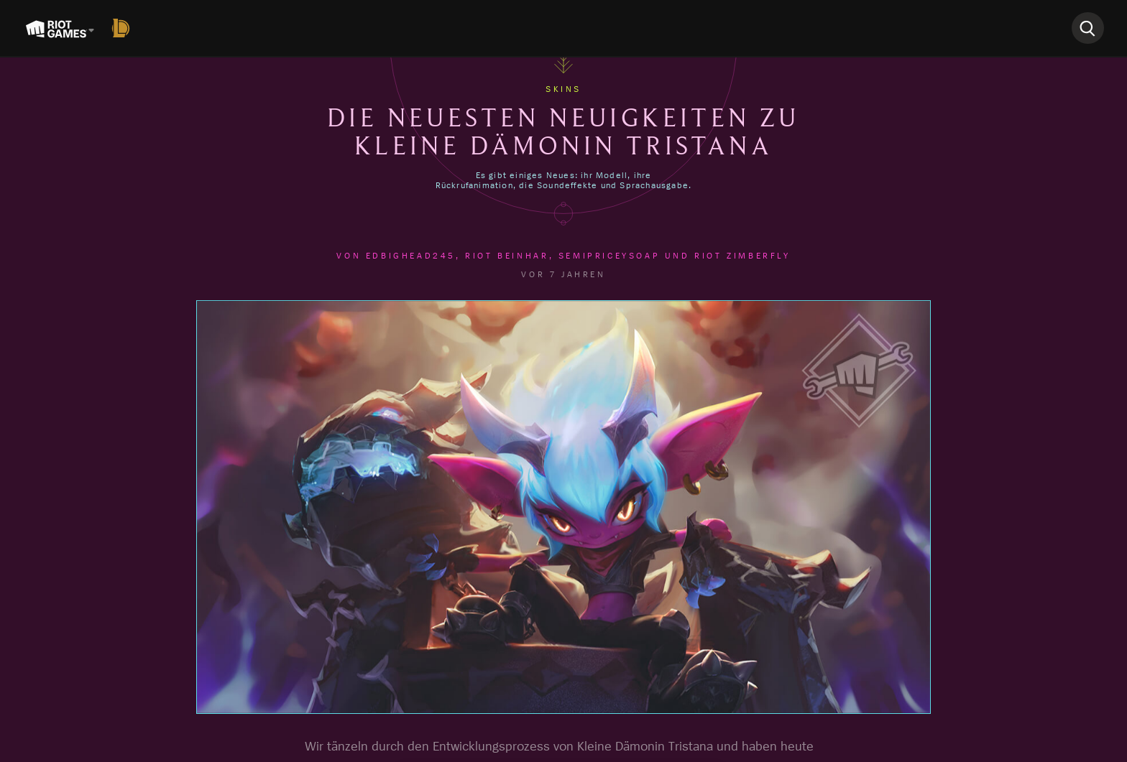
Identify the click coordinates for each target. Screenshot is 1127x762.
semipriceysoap (609, 256)
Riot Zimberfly (742, 256)
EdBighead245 (411, 256)
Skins (563, 89)
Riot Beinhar (506, 256)
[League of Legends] (123, 28)
